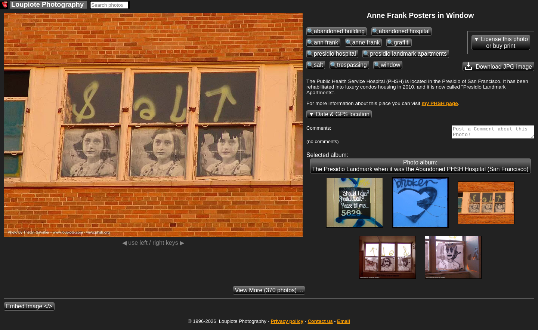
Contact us (320, 323)
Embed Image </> (29, 308)
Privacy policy (286, 323)
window (390, 65)
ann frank (326, 42)
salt (318, 65)
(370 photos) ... (269, 292)
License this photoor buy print (504, 42)
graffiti (401, 42)
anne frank (366, 42)
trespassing (352, 65)
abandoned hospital (404, 31)
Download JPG (498, 66)
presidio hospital (335, 53)
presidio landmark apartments (408, 53)
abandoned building (339, 31)
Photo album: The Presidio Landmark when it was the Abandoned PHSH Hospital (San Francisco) (420, 168)
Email (343, 323)
